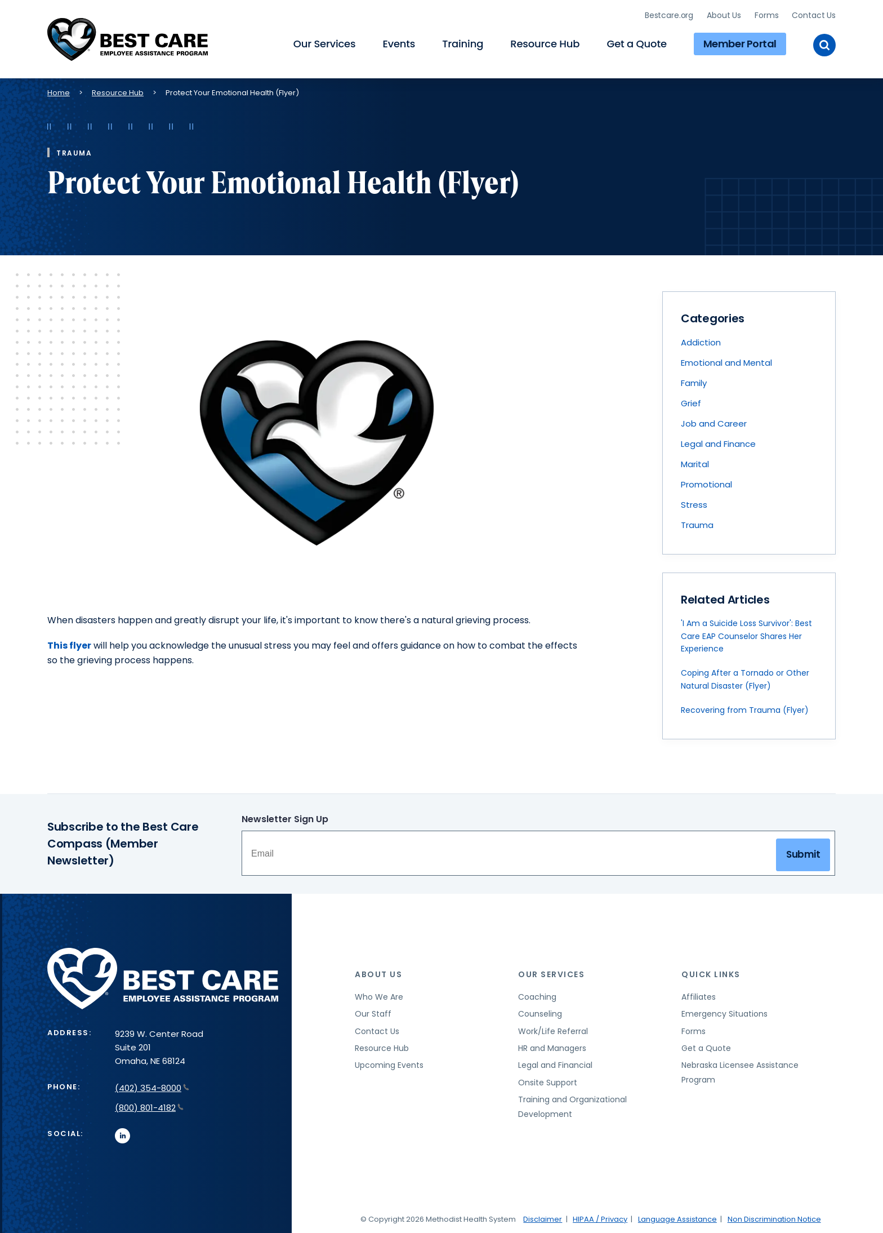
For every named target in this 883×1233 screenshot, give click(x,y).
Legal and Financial (555, 1062)
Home (58, 90)
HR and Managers (552, 1046)
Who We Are (379, 994)
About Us (724, 14)
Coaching (537, 994)
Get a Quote (636, 43)
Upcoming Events (389, 1062)
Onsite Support (547, 1080)
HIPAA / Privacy (600, 1217)
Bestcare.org (669, 14)
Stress (694, 502)
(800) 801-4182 (149, 1105)
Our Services (324, 43)
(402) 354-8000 (152, 1086)
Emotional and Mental (726, 360)
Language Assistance (677, 1217)
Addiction (701, 340)
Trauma (697, 523)
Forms (766, 14)
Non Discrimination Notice (774, 1217)
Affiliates (698, 994)
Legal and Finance (718, 441)
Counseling (540, 1011)
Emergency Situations (724, 1011)
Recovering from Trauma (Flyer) (745, 707)
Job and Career (714, 421)
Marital (695, 462)
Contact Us (814, 14)
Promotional (706, 482)
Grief (691, 401)
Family (694, 381)
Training (462, 43)
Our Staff (373, 1011)
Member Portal (740, 43)
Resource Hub (544, 43)
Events (398, 43)
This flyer (69, 643)
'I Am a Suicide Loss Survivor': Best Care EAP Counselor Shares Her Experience (746, 633)
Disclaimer (542, 1217)
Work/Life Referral (553, 1029)
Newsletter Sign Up (285, 816)
